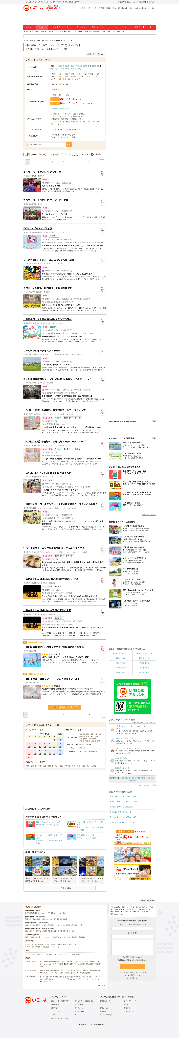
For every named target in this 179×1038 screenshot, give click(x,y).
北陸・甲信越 (77, 31)
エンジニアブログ (106, 1015)
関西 (86, 31)
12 (40, 747)
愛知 (68, 31)
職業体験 (64, 919)
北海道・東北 (28, 31)
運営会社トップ (105, 1001)
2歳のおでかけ (121, 658)
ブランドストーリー (130, 1001)
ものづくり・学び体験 (61, 122)
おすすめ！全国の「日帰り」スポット (124, 796)
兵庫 (97, 31)
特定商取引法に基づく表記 (60, 1018)
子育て (137, 27)
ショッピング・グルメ (61, 116)
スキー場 (37, 937)
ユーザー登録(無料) (139, 2)
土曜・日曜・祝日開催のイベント (90, 752)
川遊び (81, 925)
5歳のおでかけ (144, 663)
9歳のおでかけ (144, 672)
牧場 (53, 913)
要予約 (55, 84)
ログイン (152, 2)
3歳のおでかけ (144, 658)
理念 (101, 1004)
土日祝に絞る (89, 103)
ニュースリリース (57, 1011)
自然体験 (55, 114)
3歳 (72, 74)
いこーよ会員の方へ (132, 978)
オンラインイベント (61, 27)
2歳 (66, 74)
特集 (149, 27)
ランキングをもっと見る (146, 785)
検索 (69, 145)
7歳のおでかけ (144, 668)
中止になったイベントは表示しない (66, 137)
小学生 (55, 79)
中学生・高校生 (67, 79)
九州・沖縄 (116, 31)
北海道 (36, 31)
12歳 (81, 76)
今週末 (68, 95)
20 (45, 750)
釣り (49, 913)
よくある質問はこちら (132, 975)
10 (29, 747)
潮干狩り (58, 937)
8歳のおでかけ (121, 672)
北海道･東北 (63, 66)
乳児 (88, 76)
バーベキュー (41, 913)
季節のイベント (77, 119)
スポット (29, 27)
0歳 (53, 74)
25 (35, 754)
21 (50, 750)
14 (50, 747)
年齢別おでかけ (98, 27)
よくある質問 (79, 1004)
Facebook (54, 1015)
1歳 (60, 74)
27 (45, 754)
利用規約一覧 (55, 1004)
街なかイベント (79, 122)
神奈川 (51, 31)
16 (60, 747)
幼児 (95, 76)
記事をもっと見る (65, 888)
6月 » (60, 734)
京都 (94, 31)
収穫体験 (57, 919)
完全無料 (55, 90)
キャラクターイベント (61, 124)
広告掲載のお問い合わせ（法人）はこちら (132, 960)
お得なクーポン (30, 925)
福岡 (122, 31)
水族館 (72, 931)
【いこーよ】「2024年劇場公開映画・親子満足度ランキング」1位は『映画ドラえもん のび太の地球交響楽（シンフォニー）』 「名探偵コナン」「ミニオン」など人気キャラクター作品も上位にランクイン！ (70, 979)
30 (60, 754)
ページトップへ (147, 900)
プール (59, 913)
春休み (114, 8)
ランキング (81, 27)
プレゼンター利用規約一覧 (84, 1001)
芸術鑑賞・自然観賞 (60, 119)
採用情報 (103, 1011)
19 (40, 750)
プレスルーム (79, 1008)
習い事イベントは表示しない (63, 135)
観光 (64, 913)
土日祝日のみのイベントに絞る (65, 707)
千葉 (55, 31)
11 (35, 747)
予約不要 (64, 84)
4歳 (78, 74)
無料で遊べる (41, 925)
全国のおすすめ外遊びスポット (122, 822)
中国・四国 (106, 31)
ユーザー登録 (29, 954)
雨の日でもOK (123, 8)
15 (54, 747)
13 (45, 747)
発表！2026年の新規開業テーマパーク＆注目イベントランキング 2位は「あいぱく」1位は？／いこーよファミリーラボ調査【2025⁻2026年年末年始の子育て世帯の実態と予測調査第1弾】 (70, 964)
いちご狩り (66, 937)
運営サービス (104, 1008)
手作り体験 (36, 919)
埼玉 (59, 31)
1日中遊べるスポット (148, 8)
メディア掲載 (79, 1011)
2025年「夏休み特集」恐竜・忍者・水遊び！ (40, 944)
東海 (65, 31)
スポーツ (66, 114)
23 (60, 750)
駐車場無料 (51, 925)
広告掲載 (54, 1008)
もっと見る (99, 985)
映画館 (48, 931)
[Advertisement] (65, 538)
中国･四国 (63, 69)
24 (29, 754)
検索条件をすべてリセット (96, 54)
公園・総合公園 (72, 925)
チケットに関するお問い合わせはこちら (132, 972)
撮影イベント (78, 116)
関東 (42, 31)
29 (54, 754)
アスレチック (61, 925)
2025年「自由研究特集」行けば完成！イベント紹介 (42, 947)
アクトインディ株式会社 (125, 997)
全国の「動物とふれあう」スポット (124, 802)
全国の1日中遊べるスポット (121, 812)
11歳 (74, 76)
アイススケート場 (48, 937)
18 (35, 750)
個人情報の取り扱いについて (132, 957)
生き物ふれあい (79, 114)
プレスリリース (129, 1011)
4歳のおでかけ (121, 663)
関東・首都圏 (31, 766)
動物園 (33, 913)
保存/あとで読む (124, 2)
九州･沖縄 (76, 69)
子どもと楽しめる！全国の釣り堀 (123, 817)
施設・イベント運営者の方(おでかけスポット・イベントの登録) (58, 954)
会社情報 (127, 1008)
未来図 (126, 1004)
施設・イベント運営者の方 (60, 1001)
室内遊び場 (41, 931)
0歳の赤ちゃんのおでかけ (120, 653)
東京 (46, 31)
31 (29, 757)
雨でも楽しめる (30, 931)
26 (40, 754)
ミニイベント (94, 122)
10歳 (67, 76)
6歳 (91, 74)
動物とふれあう (135, 8)
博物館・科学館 (57, 931)
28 (50, 754)
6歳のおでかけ (121, 668)
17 (87, 162)
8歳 (53, 76)
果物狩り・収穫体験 (78, 937)
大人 (78, 79)
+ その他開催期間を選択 (59, 109)
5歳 (85, 74)
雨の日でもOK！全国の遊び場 (121, 807)
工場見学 (28, 919)
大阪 (90, 31)
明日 (60, 95)
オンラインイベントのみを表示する (66, 129)
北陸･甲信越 (77, 66)
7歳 (97, 74)
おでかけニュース (120, 27)
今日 (54, 95)
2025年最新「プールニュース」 (68, 944)
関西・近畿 (42, 766)
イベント (41, 27)
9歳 (60, 76)
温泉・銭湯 (29, 937)
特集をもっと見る (149, 515)
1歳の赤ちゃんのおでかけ (144, 653)
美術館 (66, 931)
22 (54, 750)
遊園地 (27, 913)
